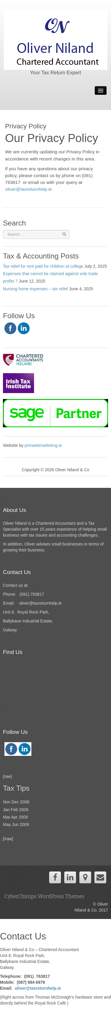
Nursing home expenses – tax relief (35, 288)
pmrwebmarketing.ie (44, 445)
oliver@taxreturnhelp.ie (29, 189)
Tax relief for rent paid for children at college (43, 266)
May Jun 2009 (16, 824)
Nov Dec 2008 (16, 802)
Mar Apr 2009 (15, 817)
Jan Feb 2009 (15, 809)
